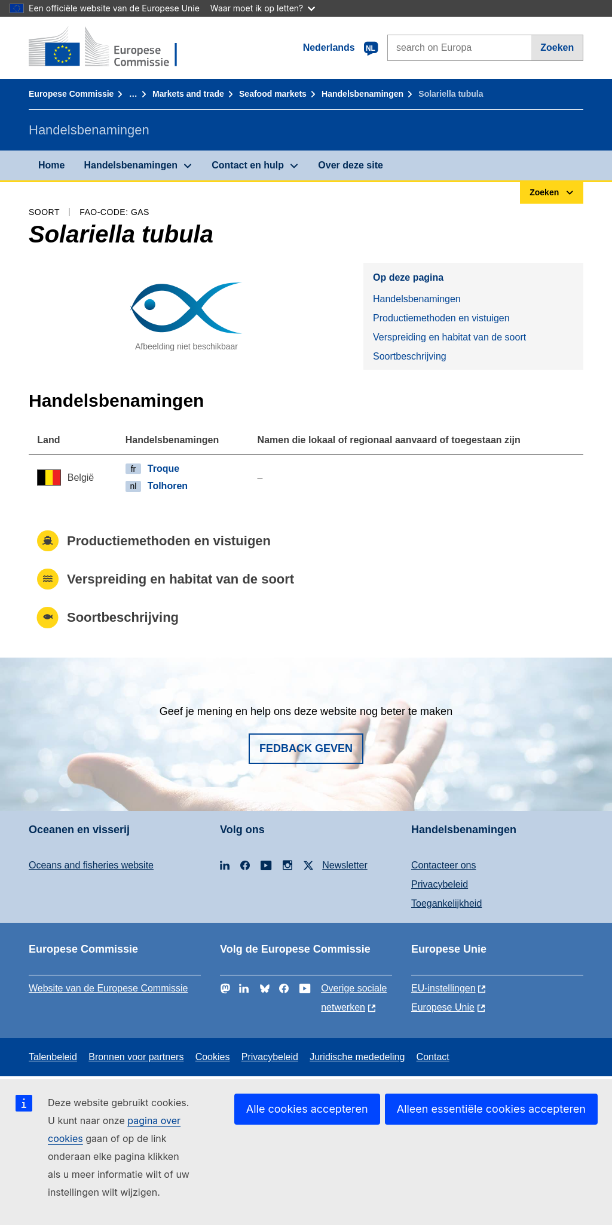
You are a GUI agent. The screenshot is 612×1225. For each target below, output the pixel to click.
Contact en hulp (248, 165)
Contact (433, 1057)
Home (51, 165)
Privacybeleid (439, 884)
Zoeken (557, 47)
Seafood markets (273, 94)
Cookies (212, 1057)
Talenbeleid (53, 1057)
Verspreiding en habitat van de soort (449, 337)
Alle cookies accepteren (307, 1109)
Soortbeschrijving (409, 356)
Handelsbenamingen (362, 94)
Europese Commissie (71, 94)
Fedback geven (306, 748)
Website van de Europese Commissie (108, 988)
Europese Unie (443, 1007)
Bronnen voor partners (135, 1057)
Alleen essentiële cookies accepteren (491, 1109)
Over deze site (350, 165)
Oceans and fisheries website (91, 865)
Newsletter (345, 865)
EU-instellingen (443, 988)
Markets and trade (188, 94)
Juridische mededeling (357, 1057)
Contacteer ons (443, 865)
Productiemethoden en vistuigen (441, 318)
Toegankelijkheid (446, 903)
